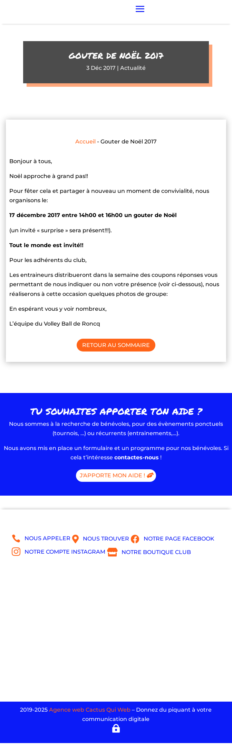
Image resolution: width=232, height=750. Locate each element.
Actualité (133, 68)
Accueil (85, 141)
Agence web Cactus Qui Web (89, 709)
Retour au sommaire (116, 345)
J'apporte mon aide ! (112, 475)
